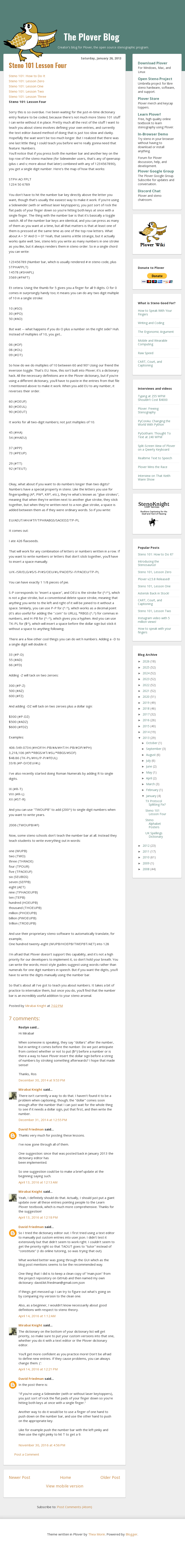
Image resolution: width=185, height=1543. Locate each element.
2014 (146, 732)
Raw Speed (145, 353)
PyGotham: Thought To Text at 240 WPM (154, 435)
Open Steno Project (155, 78)
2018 (146, 708)
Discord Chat (149, 191)
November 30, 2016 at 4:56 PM (41, 1445)
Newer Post (19, 1477)
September (154, 749)
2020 (146, 697)
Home (65, 1477)
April (149, 778)
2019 (146, 703)
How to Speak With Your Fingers (155, 312)
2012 (146, 846)
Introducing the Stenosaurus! (148, 563)
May (149, 772)
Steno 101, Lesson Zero (154, 572)
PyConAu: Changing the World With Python (154, 423)
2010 (146, 857)
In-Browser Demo (153, 134)
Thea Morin (96, 1534)
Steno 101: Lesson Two (26, 91)
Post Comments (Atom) (74, 1507)
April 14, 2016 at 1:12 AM (37, 1316)
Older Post (110, 1477)
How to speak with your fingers (154, 630)
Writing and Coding (151, 323)
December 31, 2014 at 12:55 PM (42, 1120)
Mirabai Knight (30, 1089)
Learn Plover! (149, 114)
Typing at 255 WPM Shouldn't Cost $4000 (153, 398)
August (151, 755)
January (151, 796)
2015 (146, 726)
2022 (146, 685)
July (149, 760)
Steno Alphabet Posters (153, 823)
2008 (146, 869)
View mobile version (64, 1486)
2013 (146, 738)
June (149, 766)
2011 (146, 851)
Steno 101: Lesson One (26, 86)
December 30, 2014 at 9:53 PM (41, 1080)
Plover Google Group (156, 171)
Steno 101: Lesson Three (27, 96)
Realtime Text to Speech (155, 458)
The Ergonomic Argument (156, 332)
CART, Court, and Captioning (150, 363)
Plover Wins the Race (152, 467)
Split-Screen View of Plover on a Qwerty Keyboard (156, 447)
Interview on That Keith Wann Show (154, 477)
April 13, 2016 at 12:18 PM (38, 1217)
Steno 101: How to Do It (27, 76)
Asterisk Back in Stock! (153, 593)
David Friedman (31, 1129)
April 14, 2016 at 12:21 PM (38, 1369)
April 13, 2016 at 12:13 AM (37, 1182)
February (152, 790)
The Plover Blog (91, 36)
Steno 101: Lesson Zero (26, 81)
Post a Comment (26, 1454)
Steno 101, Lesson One (154, 586)
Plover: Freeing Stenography (148, 410)
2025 (146, 667)
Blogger (131, 1534)
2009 (146, 863)
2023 (146, 679)
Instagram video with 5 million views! (154, 620)
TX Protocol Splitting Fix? (155, 803)
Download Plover (152, 63)
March (151, 784)
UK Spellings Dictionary (154, 835)
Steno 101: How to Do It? (155, 554)
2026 (146, 661)
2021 (146, 691)
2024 (146, 673)
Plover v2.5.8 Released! (154, 579)
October (152, 743)
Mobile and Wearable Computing (152, 342)
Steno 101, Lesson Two (154, 611)
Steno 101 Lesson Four (155, 812)
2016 (146, 720)
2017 (146, 714)
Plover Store (148, 98)
